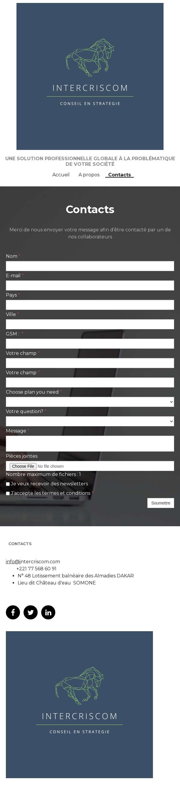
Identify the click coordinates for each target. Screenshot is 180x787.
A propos (89, 175)
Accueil (61, 175)
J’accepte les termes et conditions (50, 493)
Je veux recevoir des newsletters (47, 484)
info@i (13, 561)
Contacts (119, 175)
